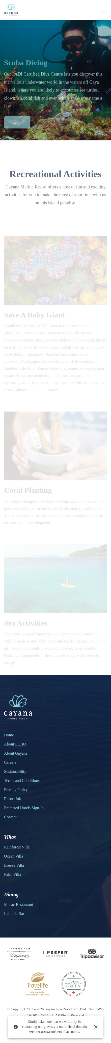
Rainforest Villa (17, 847)
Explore (17, 125)
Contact (10, 817)
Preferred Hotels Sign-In (24, 808)
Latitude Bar (14, 913)
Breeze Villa (14, 865)
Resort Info (13, 799)
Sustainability (15, 771)
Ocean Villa (13, 856)
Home (9, 735)
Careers (10, 762)
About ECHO (15, 744)
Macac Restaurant (18, 904)
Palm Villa (12, 874)
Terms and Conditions (22, 780)
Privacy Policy (16, 789)
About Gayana (15, 753)
